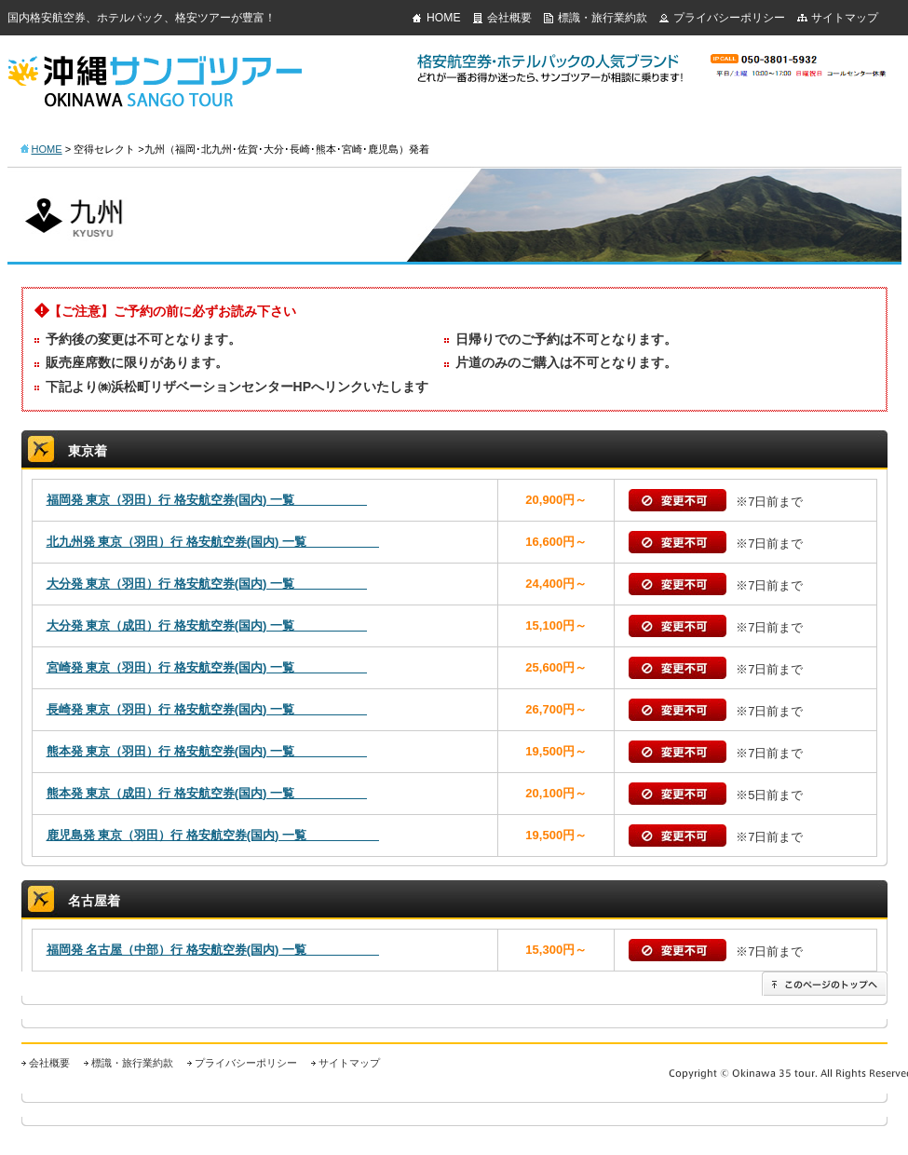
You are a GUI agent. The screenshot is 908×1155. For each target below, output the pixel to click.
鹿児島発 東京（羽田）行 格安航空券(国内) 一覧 (213, 835)
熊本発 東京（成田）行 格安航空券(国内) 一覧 (207, 793)
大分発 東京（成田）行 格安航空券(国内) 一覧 (207, 625)
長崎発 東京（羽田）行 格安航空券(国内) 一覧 (207, 709)
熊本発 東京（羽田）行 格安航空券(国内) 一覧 (207, 751)
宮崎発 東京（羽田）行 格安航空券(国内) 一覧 (207, 667)
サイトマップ (844, 17)
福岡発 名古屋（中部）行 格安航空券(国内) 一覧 (213, 950)
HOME (443, 17)
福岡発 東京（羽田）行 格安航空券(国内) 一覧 (207, 500)
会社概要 (509, 17)
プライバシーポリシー (729, 17)
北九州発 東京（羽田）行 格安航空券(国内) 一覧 (213, 542)
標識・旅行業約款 (602, 17)
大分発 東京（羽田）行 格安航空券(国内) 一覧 (207, 584)
